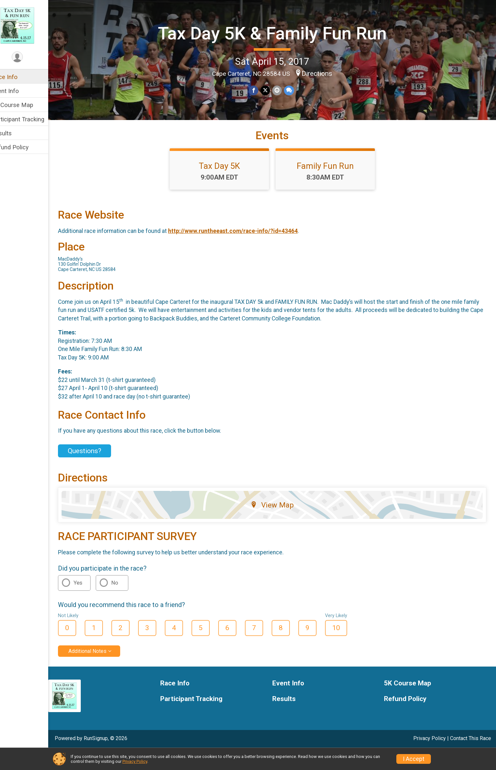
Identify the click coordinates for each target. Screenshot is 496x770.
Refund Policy (23, 147)
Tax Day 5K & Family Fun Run (279, 32)
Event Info (19, 91)
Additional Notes (101, 671)
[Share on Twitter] (272, 90)
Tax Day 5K (226, 186)
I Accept (413, 759)
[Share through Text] (295, 90)
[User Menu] (31, 57)
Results (15, 133)
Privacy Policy (134, 761)
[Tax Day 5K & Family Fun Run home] (31, 25)
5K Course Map (26, 104)
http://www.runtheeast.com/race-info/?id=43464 (246, 251)
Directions (323, 73)
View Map (279, 524)
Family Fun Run (332, 186)
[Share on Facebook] (260, 90)
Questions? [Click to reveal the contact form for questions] (98, 470)
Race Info (18, 77)
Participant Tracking (31, 119)
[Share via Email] (283, 90)
